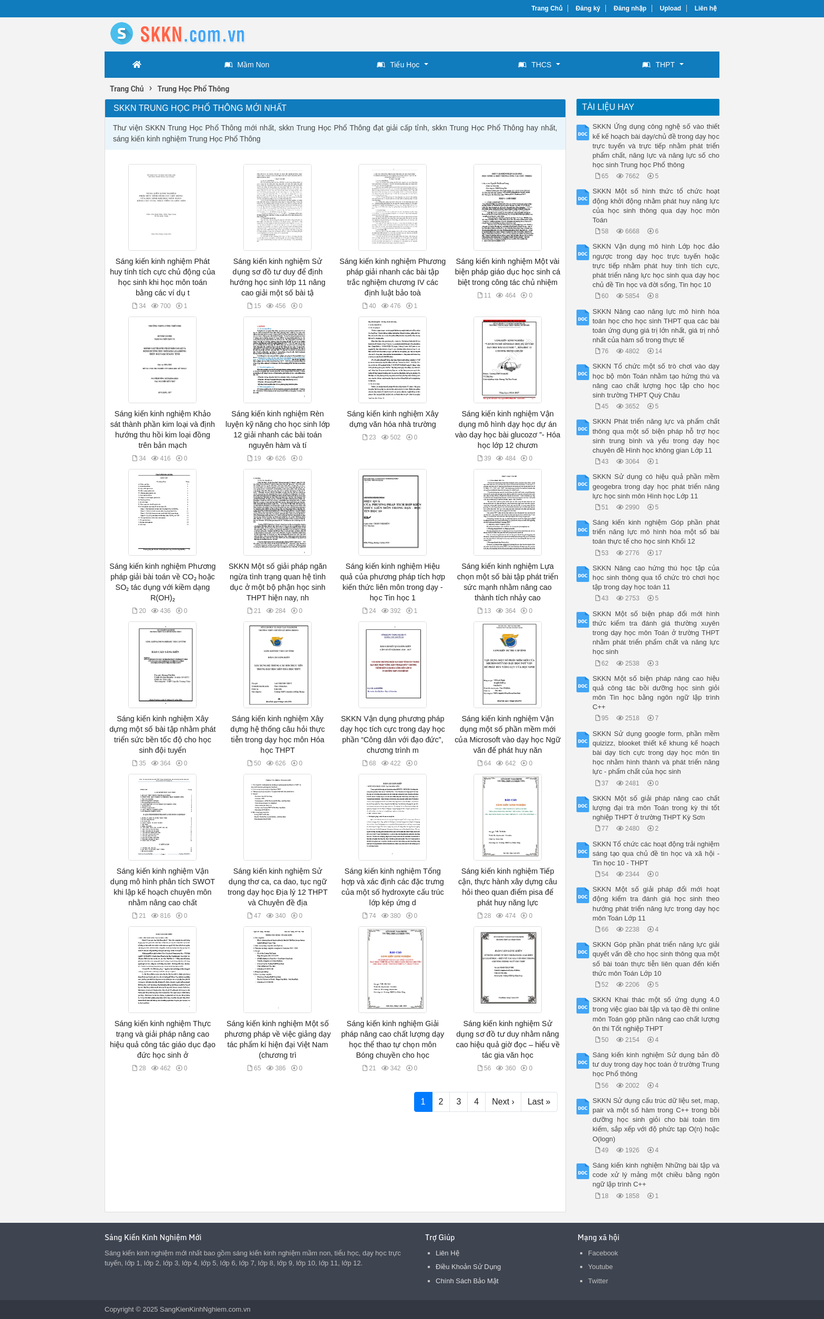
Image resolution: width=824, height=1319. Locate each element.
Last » (539, 1101)
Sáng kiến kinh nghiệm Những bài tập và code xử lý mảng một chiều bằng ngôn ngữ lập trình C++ (656, 1174)
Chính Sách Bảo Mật (467, 1281)
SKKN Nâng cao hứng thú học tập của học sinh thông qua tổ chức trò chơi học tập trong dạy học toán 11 (656, 577)
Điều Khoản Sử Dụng (468, 1267)
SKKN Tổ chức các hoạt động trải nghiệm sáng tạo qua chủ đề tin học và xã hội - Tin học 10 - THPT (656, 853)
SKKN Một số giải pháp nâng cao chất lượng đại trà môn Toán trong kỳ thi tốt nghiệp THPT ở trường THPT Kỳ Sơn (656, 807)
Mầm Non (247, 65)
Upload (671, 8)
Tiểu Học (398, 65)
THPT (658, 65)
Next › (503, 1101)
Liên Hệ (447, 1253)
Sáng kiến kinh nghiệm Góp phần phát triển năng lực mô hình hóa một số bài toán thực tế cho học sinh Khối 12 (656, 531)
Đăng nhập (630, 8)
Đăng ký (588, 8)
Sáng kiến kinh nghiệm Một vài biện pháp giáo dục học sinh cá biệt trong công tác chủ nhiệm (507, 272)
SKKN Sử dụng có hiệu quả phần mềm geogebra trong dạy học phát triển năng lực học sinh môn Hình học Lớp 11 (656, 486)
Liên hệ (706, 8)
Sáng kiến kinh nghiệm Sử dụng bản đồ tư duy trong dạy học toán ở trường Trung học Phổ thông (656, 1064)
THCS (534, 65)
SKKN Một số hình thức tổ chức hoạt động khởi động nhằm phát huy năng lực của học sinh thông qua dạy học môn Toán (656, 205)
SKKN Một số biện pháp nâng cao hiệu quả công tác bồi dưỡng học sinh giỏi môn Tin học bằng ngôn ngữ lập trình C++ (656, 692)
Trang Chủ (546, 8)
